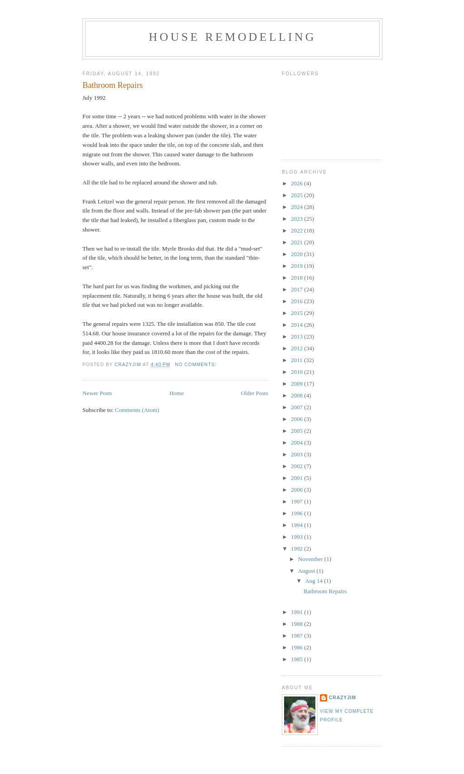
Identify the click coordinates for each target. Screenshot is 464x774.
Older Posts (254, 393)
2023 (297, 218)
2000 (297, 489)
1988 (297, 623)
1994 (297, 525)
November (311, 559)
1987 (297, 635)
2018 (297, 277)
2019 (297, 265)
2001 (297, 477)
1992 (297, 548)
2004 (297, 442)
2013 (297, 336)
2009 (297, 383)
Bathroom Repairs (112, 85)
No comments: (196, 364)
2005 (297, 430)
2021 (297, 242)
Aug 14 (314, 580)
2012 (297, 348)
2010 (297, 371)
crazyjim (342, 697)
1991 (297, 612)
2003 (297, 454)
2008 (297, 395)
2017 (297, 289)
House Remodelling (232, 37)
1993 (297, 536)
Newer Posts (97, 393)
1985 (297, 659)
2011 (297, 360)
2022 (297, 230)
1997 (297, 501)
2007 (297, 407)
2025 (297, 195)
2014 (297, 324)
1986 (297, 647)
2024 (297, 206)
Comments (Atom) (137, 409)
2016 (297, 301)
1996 (297, 513)
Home (176, 393)
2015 (297, 313)
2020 (297, 254)
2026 (297, 183)
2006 (297, 419)
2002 (297, 466)
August (307, 570)
